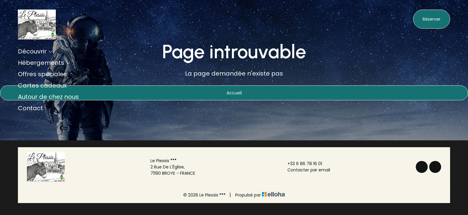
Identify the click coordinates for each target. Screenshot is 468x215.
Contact (30, 108)
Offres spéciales (42, 74)
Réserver (432, 19)
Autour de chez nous (48, 97)
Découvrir (35, 51)
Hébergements (44, 63)
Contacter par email (305, 170)
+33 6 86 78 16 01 (301, 164)
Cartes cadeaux (42, 85)
